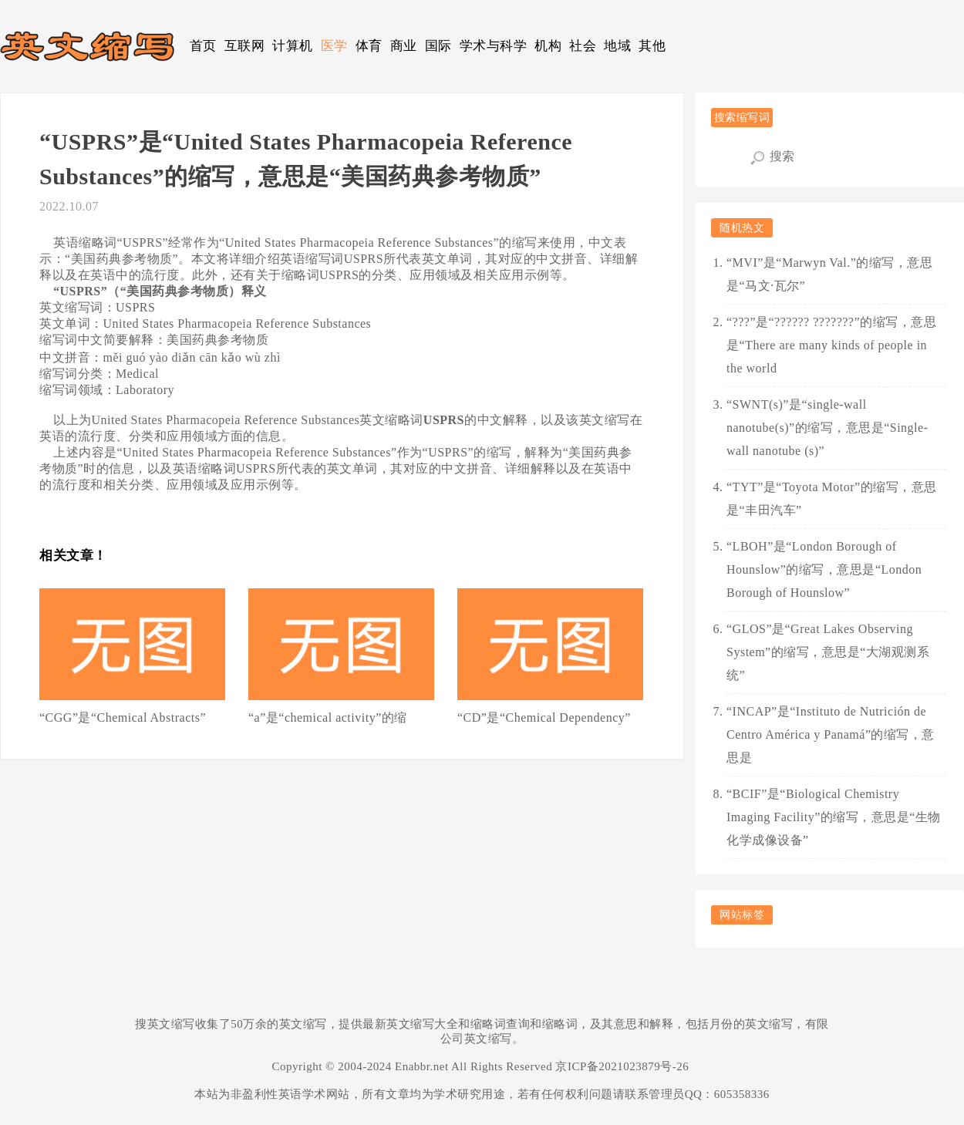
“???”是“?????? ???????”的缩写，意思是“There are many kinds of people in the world (831, 345)
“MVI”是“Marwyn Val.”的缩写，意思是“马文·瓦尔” (829, 274)
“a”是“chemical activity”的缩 (327, 717)
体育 (369, 46)
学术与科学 (494, 46)
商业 (403, 46)
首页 (203, 46)
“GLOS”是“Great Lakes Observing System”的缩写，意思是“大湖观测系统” (827, 652)
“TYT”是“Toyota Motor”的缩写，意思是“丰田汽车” (831, 498)
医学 (334, 46)
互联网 (244, 46)
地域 (617, 46)
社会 (582, 46)
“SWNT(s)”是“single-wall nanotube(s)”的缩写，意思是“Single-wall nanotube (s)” (827, 427)
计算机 (292, 46)
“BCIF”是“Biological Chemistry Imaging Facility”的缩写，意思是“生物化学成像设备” (833, 817)
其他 (652, 46)
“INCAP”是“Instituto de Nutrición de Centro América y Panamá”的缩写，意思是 (830, 734)
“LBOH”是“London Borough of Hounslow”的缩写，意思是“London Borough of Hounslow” (824, 569)
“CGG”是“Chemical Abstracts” (122, 717)
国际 (438, 46)
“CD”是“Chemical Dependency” (544, 717)
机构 (547, 46)
